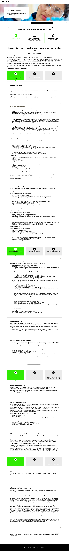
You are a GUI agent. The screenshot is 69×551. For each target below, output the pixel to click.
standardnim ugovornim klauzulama (17, 449)
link (28, 408)
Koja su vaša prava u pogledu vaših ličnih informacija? (24, 521)
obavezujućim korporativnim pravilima (52, 448)
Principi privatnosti (22, 23)
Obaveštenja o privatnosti (42, 23)
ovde (21, 90)
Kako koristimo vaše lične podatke (34, 364)
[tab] (15, 75)
